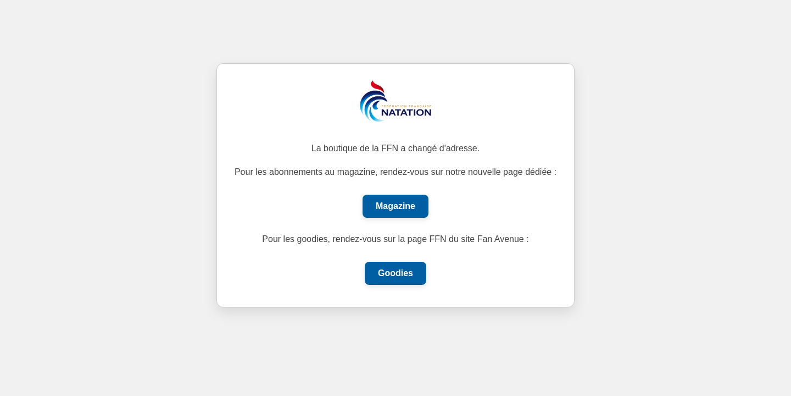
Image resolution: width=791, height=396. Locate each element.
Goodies (395, 273)
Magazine (395, 206)
